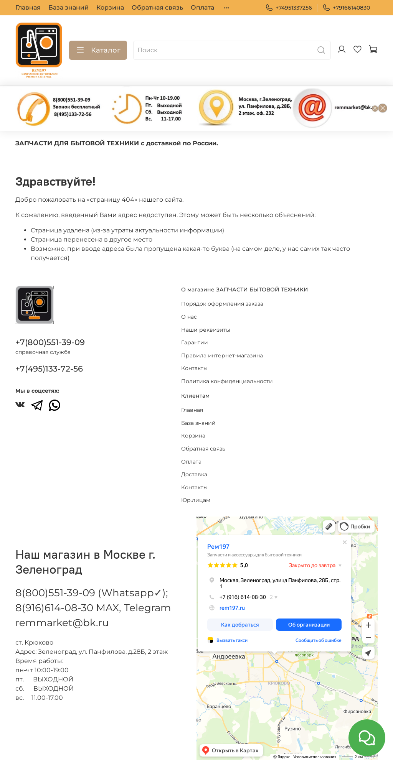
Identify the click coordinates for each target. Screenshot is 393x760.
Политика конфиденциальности (227, 381)
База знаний (68, 7)
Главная (28, 7)
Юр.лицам (195, 500)
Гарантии (194, 342)
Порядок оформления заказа (222, 303)
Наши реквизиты (205, 329)
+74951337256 (288, 8)
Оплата (202, 7)
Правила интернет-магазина (222, 355)
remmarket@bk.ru (62, 623)
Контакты (194, 368)
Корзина (110, 7)
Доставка (194, 474)
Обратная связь (157, 7)
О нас (189, 316)
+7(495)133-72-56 (49, 368)
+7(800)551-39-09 (50, 342)
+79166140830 (346, 8)
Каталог (98, 50)
